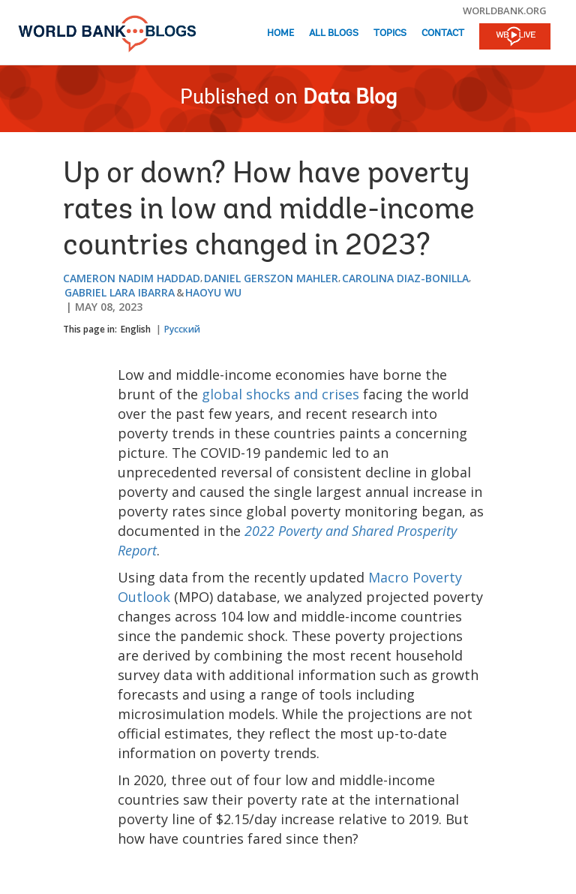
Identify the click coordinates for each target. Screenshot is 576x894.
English (136, 329)
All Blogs (333, 33)
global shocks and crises (280, 394)
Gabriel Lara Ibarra (119, 292)
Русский (182, 329)
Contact (443, 33)
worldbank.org (505, 10)
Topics (390, 33)
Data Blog (350, 98)
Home (280, 33)
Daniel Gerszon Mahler (271, 278)
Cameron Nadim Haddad (131, 278)
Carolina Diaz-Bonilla (405, 278)
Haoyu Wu (213, 292)
